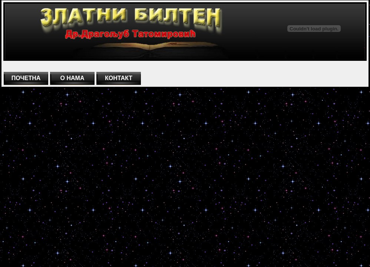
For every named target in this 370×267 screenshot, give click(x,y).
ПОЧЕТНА (26, 78)
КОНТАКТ (118, 78)
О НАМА (72, 78)
